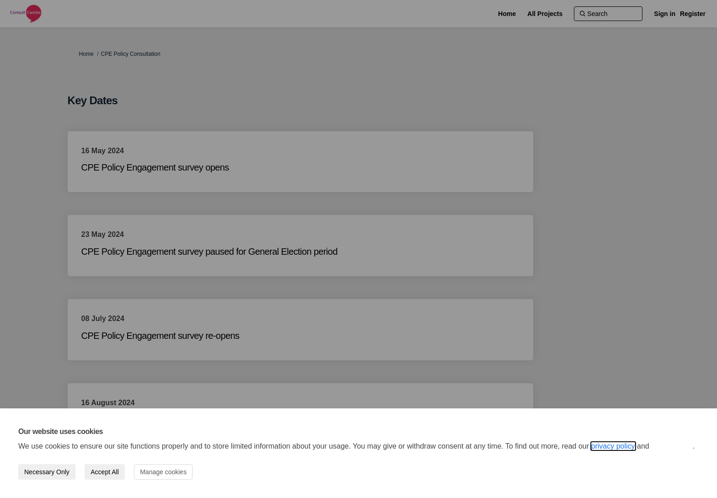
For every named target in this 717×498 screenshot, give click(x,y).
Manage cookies (163, 472)
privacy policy (613, 446)
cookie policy (671, 446)
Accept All (104, 472)
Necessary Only (47, 472)
